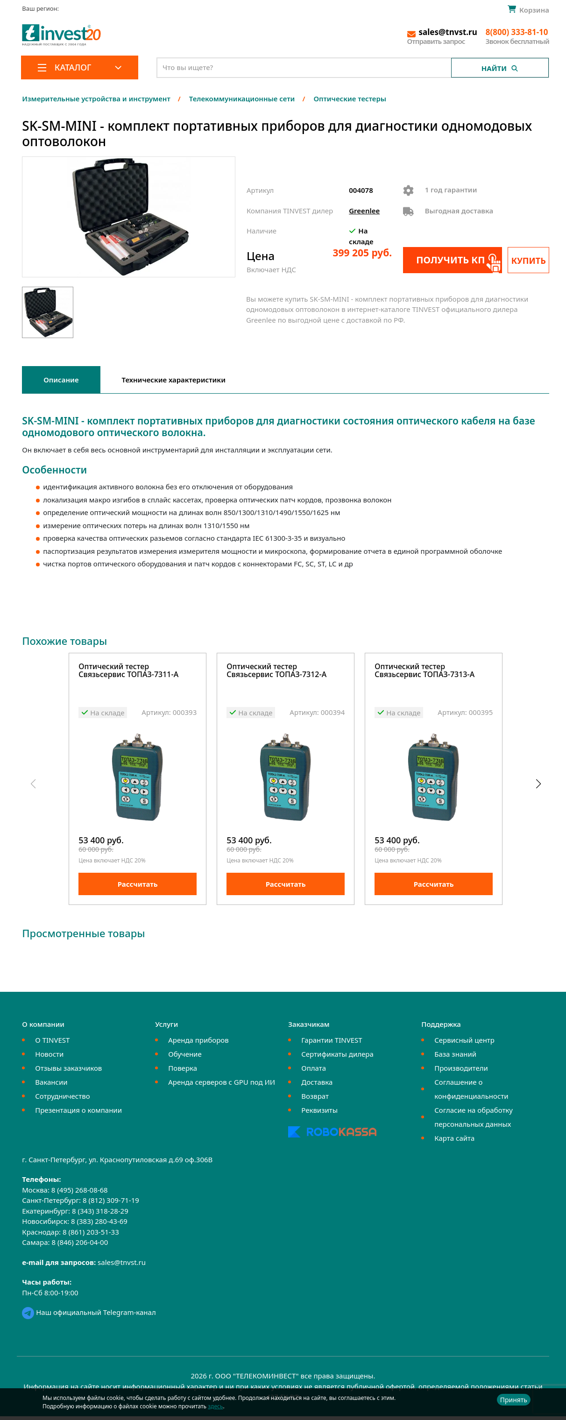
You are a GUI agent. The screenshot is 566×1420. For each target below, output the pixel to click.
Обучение (184, 1058)
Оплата (313, 1072)
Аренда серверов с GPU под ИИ (221, 1086)
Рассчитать (138, 888)
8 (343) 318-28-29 (100, 1215)
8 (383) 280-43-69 (99, 1225)
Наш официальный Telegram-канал (89, 1316)
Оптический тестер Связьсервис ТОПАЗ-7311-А (128, 671)
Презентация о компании (78, 1114)
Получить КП (448, 260)
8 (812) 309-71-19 (111, 1204)
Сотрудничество (62, 1100)
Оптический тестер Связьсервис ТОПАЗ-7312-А (276, 671)
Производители (461, 1072)
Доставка (317, 1086)
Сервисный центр (464, 1044)
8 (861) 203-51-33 (91, 1236)
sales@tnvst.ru (122, 1266)
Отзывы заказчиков (68, 1072)
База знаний (455, 1058)
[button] (538, 786)
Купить (529, 260)
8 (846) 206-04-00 (79, 1246)
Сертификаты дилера (337, 1058)
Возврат (315, 1100)
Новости (49, 1058)
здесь (215, 1406)
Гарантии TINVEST (331, 1044)
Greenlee (364, 210)
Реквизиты (319, 1114)
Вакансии (51, 1086)
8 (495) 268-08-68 (79, 1194)
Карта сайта (454, 1142)
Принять (513, 1399)
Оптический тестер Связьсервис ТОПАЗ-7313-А (424, 671)
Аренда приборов (198, 1044)
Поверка (182, 1072)
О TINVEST (52, 1044)
